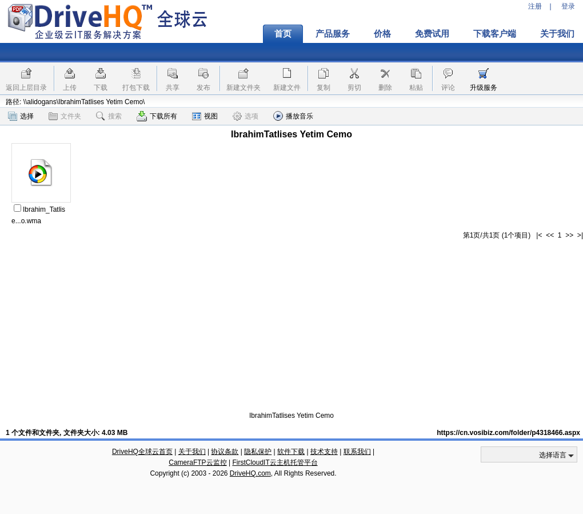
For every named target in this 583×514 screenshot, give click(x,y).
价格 (382, 33)
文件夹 (65, 116)
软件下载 (291, 452)
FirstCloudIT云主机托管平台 (274, 462)
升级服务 (483, 88)
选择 (21, 116)
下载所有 (157, 116)
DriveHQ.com (250, 473)
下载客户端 (494, 33)
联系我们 (357, 452)
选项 (245, 116)
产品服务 (333, 33)
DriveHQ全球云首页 (142, 452)
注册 (535, 6)
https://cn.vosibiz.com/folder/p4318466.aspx (508, 433)
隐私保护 (257, 452)
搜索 (109, 116)
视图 (205, 116)
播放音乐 (293, 116)
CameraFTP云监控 (197, 462)
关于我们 (192, 452)
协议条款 (224, 452)
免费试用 (432, 33)
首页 (283, 33)
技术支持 (324, 452)
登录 (568, 6)
